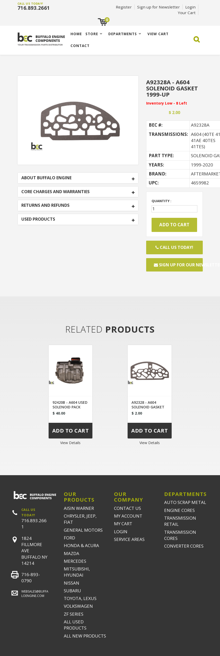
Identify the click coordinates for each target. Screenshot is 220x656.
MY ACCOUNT (128, 516)
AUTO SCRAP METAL (185, 502)
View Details (70, 442)
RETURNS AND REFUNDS (45, 205)
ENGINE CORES (179, 510)
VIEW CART (158, 33)
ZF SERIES (73, 614)
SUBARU (72, 591)
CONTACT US (127, 508)
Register (124, 7)
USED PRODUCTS (38, 219)
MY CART (123, 524)
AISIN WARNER (79, 508)
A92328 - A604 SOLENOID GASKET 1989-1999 (147, 407)
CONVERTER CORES (184, 546)
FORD (69, 538)
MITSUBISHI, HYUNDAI (77, 572)
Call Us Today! (174, 247)
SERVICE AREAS (129, 539)
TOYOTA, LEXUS (80, 598)
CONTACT (80, 45)
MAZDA (71, 553)
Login (190, 7)
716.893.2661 (33, 8)
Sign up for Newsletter (158, 7)
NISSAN (71, 583)
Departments (122, 33)
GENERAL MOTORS (83, 530)
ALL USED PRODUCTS (75, 625)
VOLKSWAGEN (78, 606)
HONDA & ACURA (81, 545)
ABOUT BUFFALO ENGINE (46, 178)
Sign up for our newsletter (178, 265)
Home (76, 33)
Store (91, 33)
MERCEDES (75, 561)
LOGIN (120, 532)
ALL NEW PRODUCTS (85, 636)
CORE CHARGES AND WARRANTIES (55, 192)
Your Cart (187, 12)
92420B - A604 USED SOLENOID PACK (69, 404)
